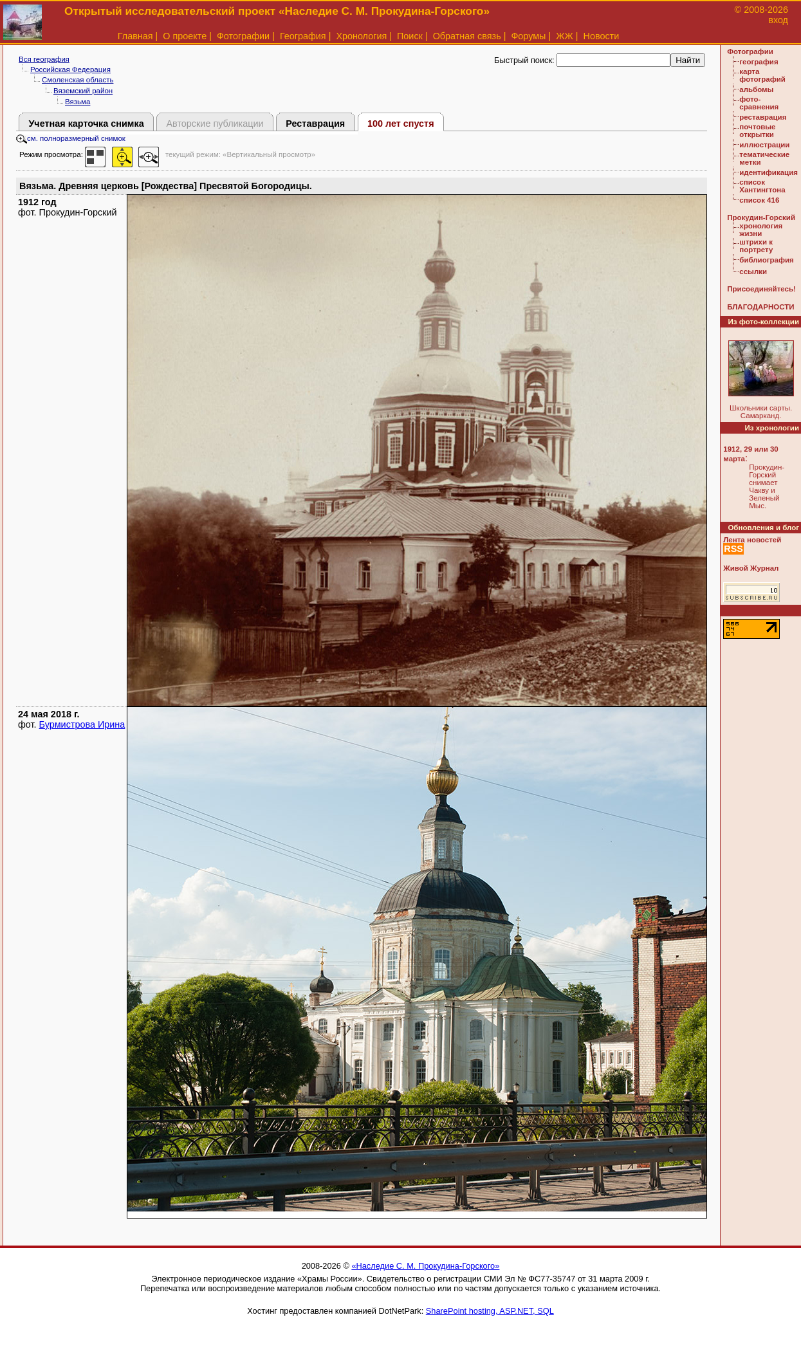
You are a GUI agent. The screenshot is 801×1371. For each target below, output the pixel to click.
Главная (135, 36)
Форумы (528, 36)
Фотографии (243, 36)
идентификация (768, 172)
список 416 (759, 200)
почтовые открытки (757, 130)
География (303, 36)
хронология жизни (760, 229)
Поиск (410, 36)
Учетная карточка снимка (85, 123)
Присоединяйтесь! (761, 289)
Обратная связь (467, 36)
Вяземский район (83, 91)
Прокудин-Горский (761, 217)
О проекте (185, 36)
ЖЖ (564, 36)
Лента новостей (752, 540)
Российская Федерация (70, 69)
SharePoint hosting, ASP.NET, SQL (490, 1311)
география (758, 62)
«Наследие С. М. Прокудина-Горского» (425, 1266)
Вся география (44, 59)
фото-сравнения (758, 103)
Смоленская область (77, 80)
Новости (602, 36)
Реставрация (315, 123)
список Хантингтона (762, 186)
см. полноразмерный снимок (70, 138)
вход (778, 20)
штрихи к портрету (756, 245)
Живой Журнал (750, 568)
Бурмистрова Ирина (82, 724)
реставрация (762, 117)
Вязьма (77, 102)
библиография (766, 260)
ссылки (753, 271)
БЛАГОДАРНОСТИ (760, 307)
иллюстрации (764, 145)
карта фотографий (762, 75)
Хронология (361, 36)
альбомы (756, 89)
